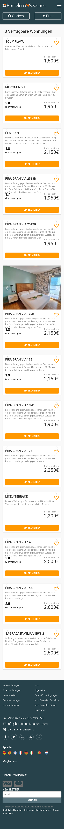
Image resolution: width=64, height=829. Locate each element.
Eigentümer (40, 710)
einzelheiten (32, 72)
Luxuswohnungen (11, 705)
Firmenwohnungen (11, 700)
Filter (48, 16)
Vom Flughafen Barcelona (47, 700)
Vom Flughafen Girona (45, 705)
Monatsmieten (9, 695)
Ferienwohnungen (11, 685)
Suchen (16, 16)
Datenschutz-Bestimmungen (37, 810)
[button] (7, 298)
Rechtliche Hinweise (12, 810)
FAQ (37, 685)
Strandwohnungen (11, 690)
